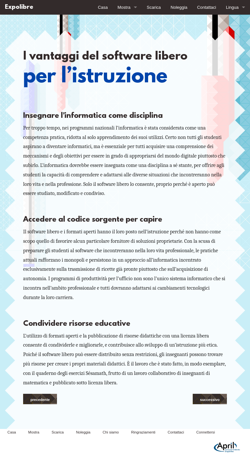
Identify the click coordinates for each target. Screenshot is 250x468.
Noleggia (179, 7)
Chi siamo (111, 432)
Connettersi (205, 432)
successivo (209, 400)
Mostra (124, 7)
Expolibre (19, 7)
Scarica (154, 7)
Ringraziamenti (143, 432)
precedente (40, 400)
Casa (103, 7)
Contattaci (206, 7)
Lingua (232, 7)
